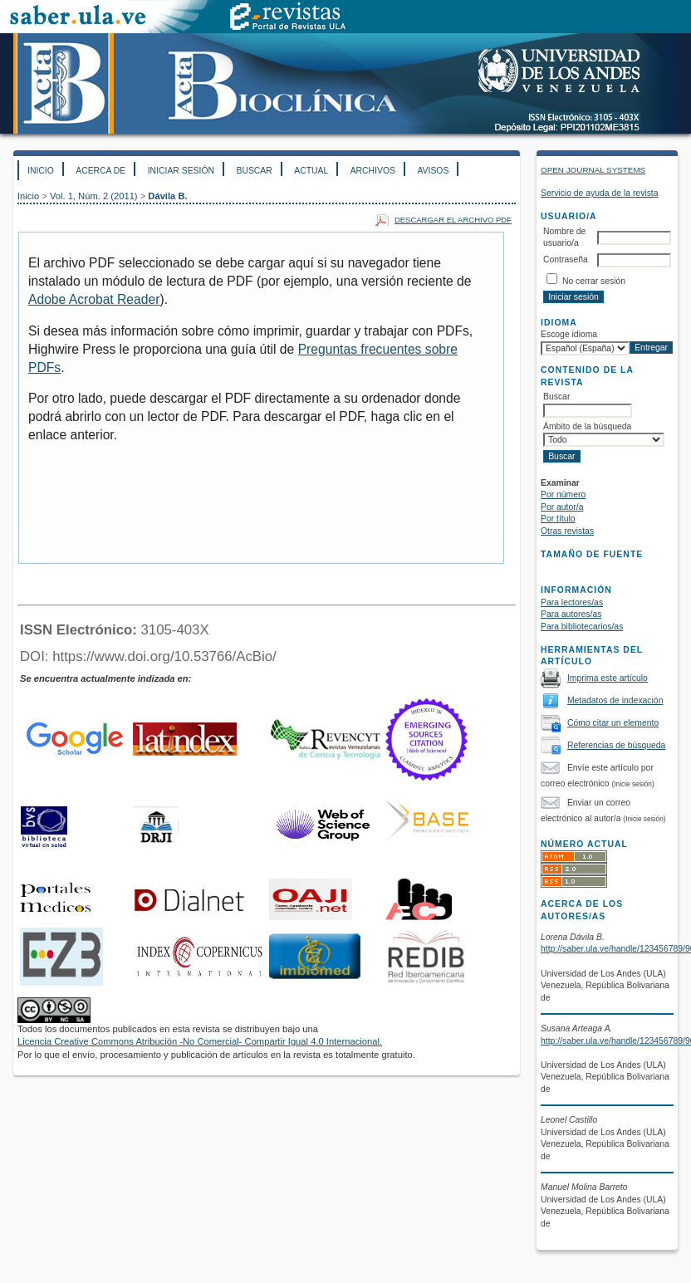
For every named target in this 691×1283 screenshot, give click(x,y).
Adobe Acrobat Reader (93, 299)
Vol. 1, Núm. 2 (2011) (94, 196)
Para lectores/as (572, 602)
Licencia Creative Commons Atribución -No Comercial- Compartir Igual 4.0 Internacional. (199, 1041)
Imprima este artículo (607, 678)
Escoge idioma (569, 334)
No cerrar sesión (593, 281)
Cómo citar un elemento (613, 722)
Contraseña (565, 259)
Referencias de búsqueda (616, 745)
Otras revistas (567, 531)
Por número (563, 494)
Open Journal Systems (593, 169)
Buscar (254, 170)
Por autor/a (562, 507)
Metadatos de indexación (615, 700)
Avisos (432, 170)
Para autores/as (571, 614)
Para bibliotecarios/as (582, 626)
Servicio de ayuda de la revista (600, 193)
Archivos (372, 170)
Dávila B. (167, 196)
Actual (311, 170)
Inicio (40, 170)
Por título (558, 518)
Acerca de (100, 170)
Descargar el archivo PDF (453, 219)
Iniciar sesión (181, 170)
